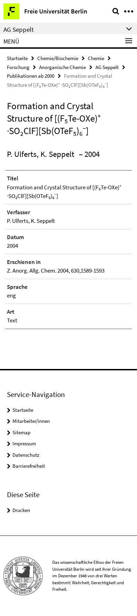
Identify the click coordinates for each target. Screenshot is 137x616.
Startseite (17, 58)
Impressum (24, 443)
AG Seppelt (107, 67)
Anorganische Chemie (62, 67)
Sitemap (21, 432)
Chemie (96, 58)
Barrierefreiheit (28, 466)
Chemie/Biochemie (57, 58)
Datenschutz (25, 455)
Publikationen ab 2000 (30, 76)
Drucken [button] (21, 510)
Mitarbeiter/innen (31, 421)
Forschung (18, 67)
